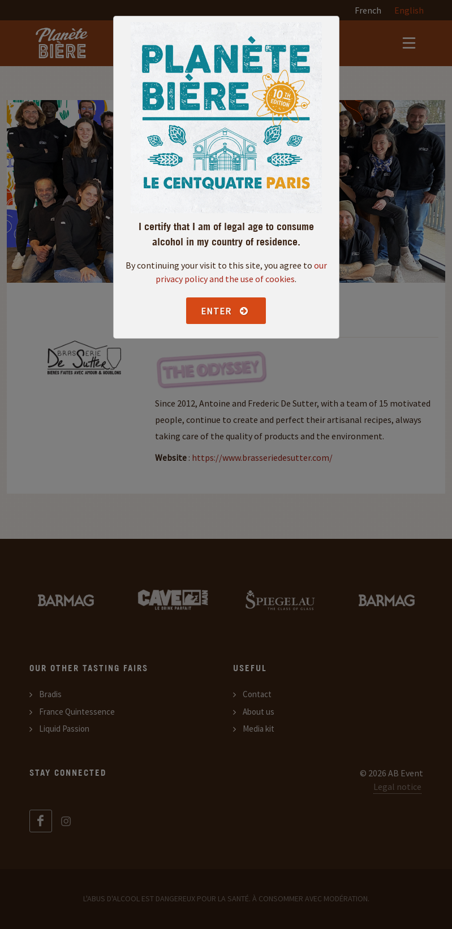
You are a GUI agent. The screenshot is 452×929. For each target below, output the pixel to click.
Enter (224, 311)
